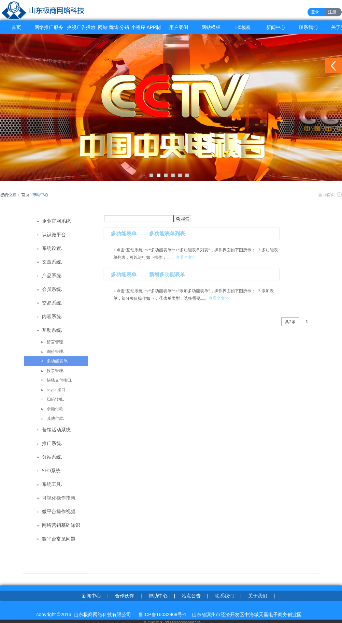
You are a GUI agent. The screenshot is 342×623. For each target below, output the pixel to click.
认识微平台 (54, 234)
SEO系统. (52, 470)
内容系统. (52, 316)
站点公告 (191, 595)
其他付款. (55, 418)
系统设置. (52, 248)
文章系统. (52, 262)
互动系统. (52, 330)
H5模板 (243, 27)
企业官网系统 (56, 221)
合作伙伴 (124, 595)
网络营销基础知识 (61, 525)
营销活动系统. (57, 429)
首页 (16, 27)
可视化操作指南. (59, 498)
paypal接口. (57, 389)
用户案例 (178, 27)
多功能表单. (57, 361)
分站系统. (52, 457)
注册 (332, 12)
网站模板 (210, 27)
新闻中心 (275, 27)
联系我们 (308, 27)
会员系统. (52, 289)
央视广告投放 (81, 27)
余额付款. (55, 408)
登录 (315, 12)
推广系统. (52, 443)
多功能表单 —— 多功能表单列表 (148, 233)
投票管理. (55, 370)
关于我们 (257, 595)
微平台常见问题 (58, 539)
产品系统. (52, 275)
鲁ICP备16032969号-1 (162, 614)
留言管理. (55, 342)
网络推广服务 (48, 27)
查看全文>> (186, 257)
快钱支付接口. (59, 380)
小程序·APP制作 (146, 29)
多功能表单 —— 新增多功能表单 (148, 274)
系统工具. (52, 484)
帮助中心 (40, 194)
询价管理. (55, 351)
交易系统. (52, 303)
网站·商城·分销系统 (113, 29)
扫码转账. (55, 399)
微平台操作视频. (59, 511)
